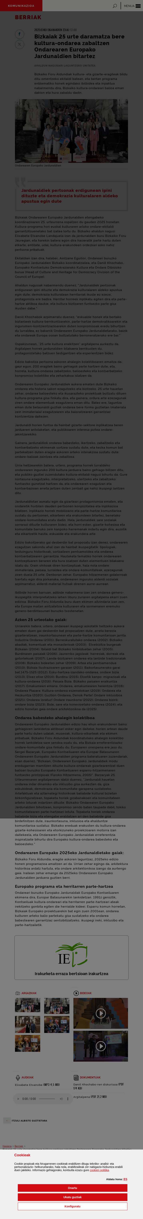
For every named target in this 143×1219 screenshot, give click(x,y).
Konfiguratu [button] (93, 1206)
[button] (125, 1179)
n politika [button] (99, 1170)
